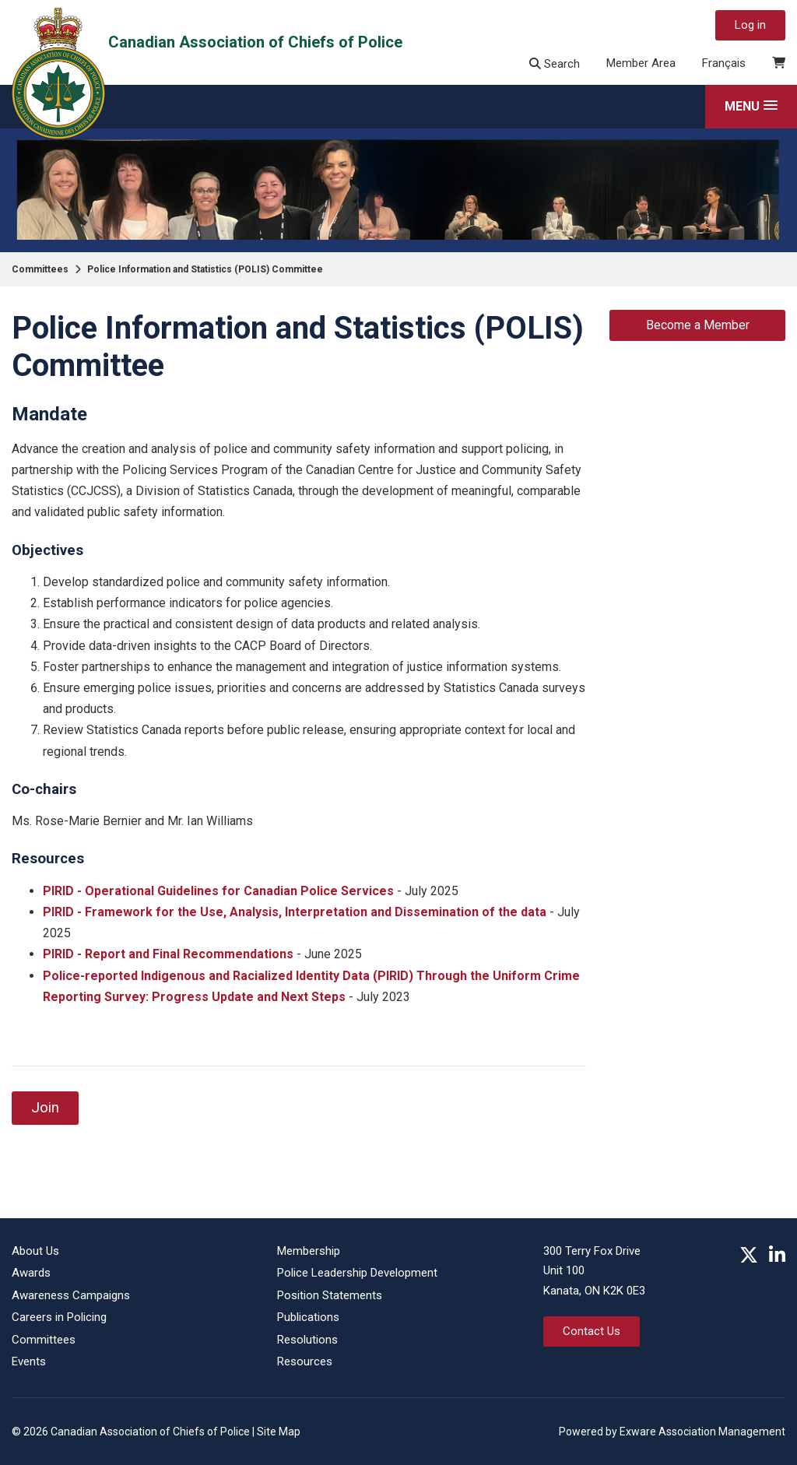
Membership (308, 1251)
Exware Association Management (702, 1431)
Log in (750, 25)
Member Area (641, 63)
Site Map (278, 1431)
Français (724, 63)
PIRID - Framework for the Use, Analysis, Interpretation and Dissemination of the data (294, 912)
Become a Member (698, 325)
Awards (31, 1273)
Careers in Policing (59, 1317)
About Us (35, 1251)
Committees (40, 269)
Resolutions (307, 1340)
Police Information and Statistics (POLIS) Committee (205, 269)
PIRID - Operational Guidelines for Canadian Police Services (218, 891)
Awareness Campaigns (71, 1295)
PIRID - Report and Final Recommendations (168, 954)
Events (29, 1361)
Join (45, 1107)
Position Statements (329, 1295)
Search (554, 64)
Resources (304, 1361)
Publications (308, 1317)
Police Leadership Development (357, 1273)
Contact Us (591, 1331)
